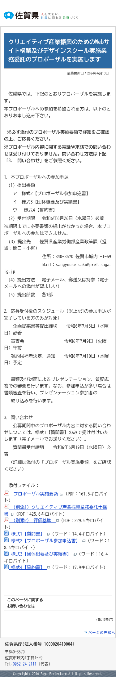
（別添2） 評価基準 (31, 520)
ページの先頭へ (102, 632)
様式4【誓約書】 (27, 567)
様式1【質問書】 (27, 533)
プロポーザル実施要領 (33, 493)
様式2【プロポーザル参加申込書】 (44, 540)
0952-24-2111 (25, 664)
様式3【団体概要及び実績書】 (40, 554)
